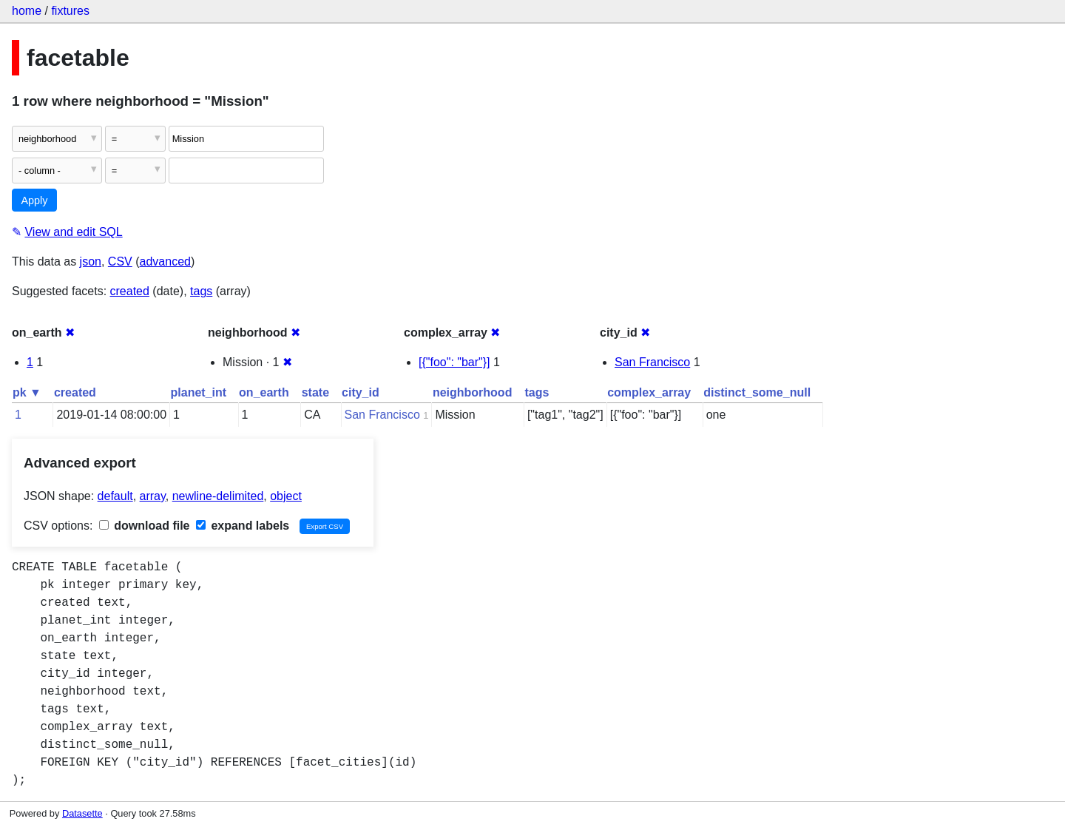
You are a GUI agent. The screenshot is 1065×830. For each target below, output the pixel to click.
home (26, 10)
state (315, 392)
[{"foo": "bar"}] (454, 362)
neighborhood (473, 392)
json (90, 261)
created (129, 291)
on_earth (264, 392)
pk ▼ (27, 392)
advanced (165, 261)
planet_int (199, 392)
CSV (120, 261)
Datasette (82, 813)
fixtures (70, 10)
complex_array (649, 392)
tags (201, 291)
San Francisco (652, 362)
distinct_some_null (757, 392)
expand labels (242, 525)
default (115, 496)
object (286, 496)
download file (144, 525)
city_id (360, 392)
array (153, 496)
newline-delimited (218, 496)
